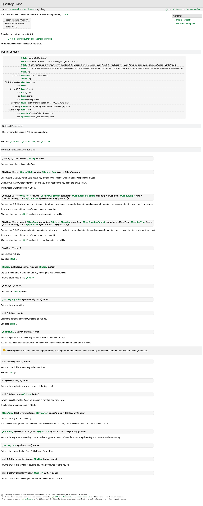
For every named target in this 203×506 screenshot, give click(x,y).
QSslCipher (46, 141)
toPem (24, 106)
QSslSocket (15, 141)
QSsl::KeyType (49, 172)
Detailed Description (185, 23)
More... (67, 14)
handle (24, 89)
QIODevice (25, 196)
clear (23, 86)
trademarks (29, 498)
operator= (25, 75)
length (24, 96)
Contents (177, 16)
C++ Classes (28, 9)
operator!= (25, 113)
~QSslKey (25, 79)
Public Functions (183, 20)
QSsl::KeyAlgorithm (50, 196)
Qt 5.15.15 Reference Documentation (183, 9)
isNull (23, 93)
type (23, 110)
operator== (26, 117)
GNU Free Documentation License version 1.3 (72, 496)
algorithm (25, 82)
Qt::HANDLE (26, 172)
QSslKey (24, 58)
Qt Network (14, 9)
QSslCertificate (28, 141)
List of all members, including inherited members (30, 39)
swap (23, 99)
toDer (23, 103)
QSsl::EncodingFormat (83, 196)
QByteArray (32, 198)
